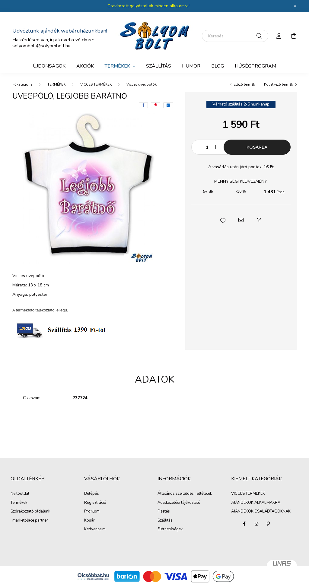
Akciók (85, 66)
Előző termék (244, 84)
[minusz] (199, 147)
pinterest (269, 524)
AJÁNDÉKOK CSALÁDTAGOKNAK (261, 511)
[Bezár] (295, 6)
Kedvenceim (95, 529)
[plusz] (215, 147)
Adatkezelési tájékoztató (179, 502)
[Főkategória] (22, 84)
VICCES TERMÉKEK (96, 84)
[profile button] (279, 36)
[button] (223, 220)
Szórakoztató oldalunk (30, 511)
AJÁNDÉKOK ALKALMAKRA (255, 502)
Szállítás (165, 520)
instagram (256, 524)
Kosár (89, 520)
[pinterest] (155, 105)
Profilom (92, 511)
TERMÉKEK (56, 84)
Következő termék (278, 84)
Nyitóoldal (20, 493)
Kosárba (257, 147)
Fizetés (164, 511)
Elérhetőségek (170, 529)
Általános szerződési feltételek (185, 493)
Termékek (19, 502)
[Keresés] (235, 36)
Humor (191, 66)
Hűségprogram (255, 66)
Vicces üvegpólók (141, 84)
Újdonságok (49, 66)
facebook (244, 524)
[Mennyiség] (207, 147)
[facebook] (143, 105)
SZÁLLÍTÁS (158, 66)
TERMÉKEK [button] (118, 66)
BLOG (217, 66)
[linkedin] (168, 105)
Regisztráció (95, 502)
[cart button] (294, 36)
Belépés (91, 493)
